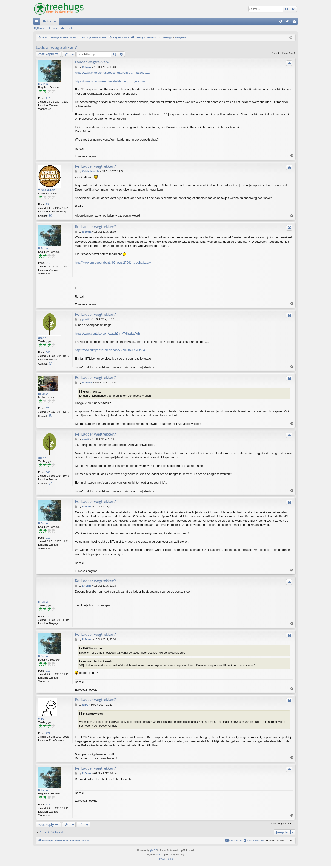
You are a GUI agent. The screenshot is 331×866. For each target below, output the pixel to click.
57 (47, 408)
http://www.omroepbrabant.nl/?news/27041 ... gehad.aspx (113, 262)
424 (48, 733)
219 (48, 98)
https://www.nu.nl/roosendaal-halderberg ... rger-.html (110, 81)
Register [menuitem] (295, 22)
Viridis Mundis (46, 189)
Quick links (37, 22)
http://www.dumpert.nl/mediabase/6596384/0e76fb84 (110, 350)
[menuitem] (280, 21)
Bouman (43, 393)
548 (48, 352)
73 (47, 204)
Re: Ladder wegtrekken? (95, 166)
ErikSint (43, 602)
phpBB (153, 850)
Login (55, 28)
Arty (158, 854)
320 (48, 616)
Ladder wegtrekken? (56, 47)
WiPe (41, 718)
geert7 (42, 338)
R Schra (43, 83)
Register (69, 28)
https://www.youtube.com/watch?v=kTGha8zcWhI (108, 333)
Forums (51, 21)
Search (41, 28)
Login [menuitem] (288, 22)
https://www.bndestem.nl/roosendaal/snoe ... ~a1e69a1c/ (112, 72)
